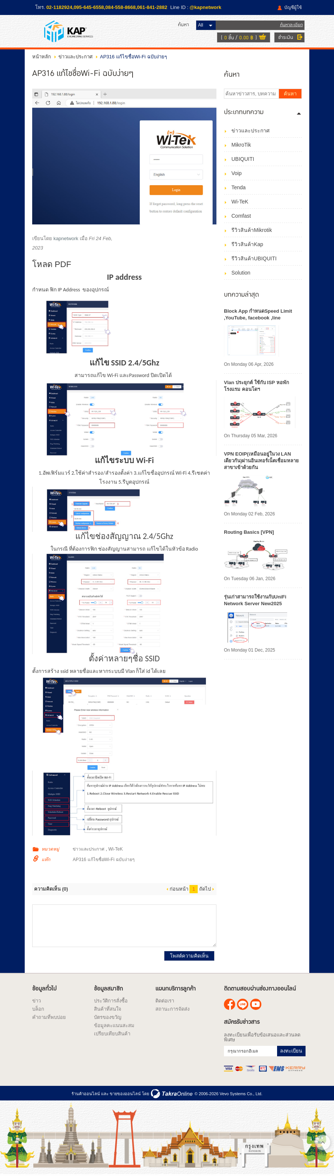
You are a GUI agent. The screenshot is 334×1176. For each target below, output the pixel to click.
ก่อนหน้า (179, 890)
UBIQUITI (242, 160)
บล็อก (38, 1010)
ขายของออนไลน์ (125, 1094)
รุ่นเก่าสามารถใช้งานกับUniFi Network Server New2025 (255, 601)
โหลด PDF (51, 265)
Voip (236, 174)
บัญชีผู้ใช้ (293, 7)
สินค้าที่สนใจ (107, 1010)
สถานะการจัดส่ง (172, 1010)
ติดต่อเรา (164, 1002)
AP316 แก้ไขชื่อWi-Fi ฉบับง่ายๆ (103, 860)
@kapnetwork (205, 7)
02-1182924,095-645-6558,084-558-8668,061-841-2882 (106, 7)
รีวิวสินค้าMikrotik (251, 231)
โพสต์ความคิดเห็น (189, 957)
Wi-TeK (115, 850)
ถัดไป (205, 890)
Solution (241, 274)
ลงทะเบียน (291, 1052)
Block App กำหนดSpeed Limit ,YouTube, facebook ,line (258, 315)
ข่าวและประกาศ (75, 58)
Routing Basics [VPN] (249, 533)
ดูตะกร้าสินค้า (259, 38)
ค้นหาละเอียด (288, 25)
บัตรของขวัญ (107, 1018)
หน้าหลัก (41, 58)
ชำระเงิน (282, 38)
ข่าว (36, 1002)
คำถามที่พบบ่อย (49, 1018)
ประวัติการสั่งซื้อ (111, 1002)
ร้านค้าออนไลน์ (86, 1094)
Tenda (238, 189)
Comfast (241, 217)
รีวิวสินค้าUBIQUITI (254, 260)
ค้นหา (290, 95)
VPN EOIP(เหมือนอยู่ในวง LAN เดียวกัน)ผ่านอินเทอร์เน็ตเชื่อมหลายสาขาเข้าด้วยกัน (261, 461)
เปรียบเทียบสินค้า (112, 1035)
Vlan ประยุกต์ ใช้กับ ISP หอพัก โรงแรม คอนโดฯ (256, 387)
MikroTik (241, 146)
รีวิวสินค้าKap (247, 245)
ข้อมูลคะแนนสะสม (114, 1026)
